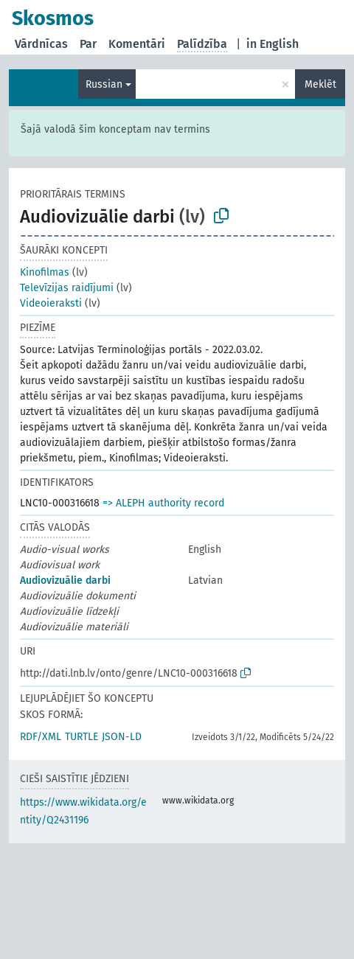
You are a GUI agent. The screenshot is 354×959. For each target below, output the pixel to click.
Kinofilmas (44, 272)
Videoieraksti (51, 303)
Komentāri (136, 44)
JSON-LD (122, 736)
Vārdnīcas (41, 44)
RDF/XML (40, 736)
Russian (104, 84)
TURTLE (81, 736)
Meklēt (320, 84)
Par (88, 44)
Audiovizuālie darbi (65, 580)
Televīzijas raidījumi (67, 288)
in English (272, 44)
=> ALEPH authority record (163, 503)
